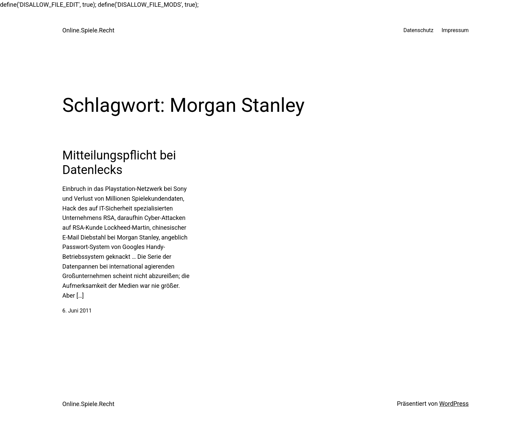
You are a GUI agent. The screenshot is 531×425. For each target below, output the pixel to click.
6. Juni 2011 (77, 310)
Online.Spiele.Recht (88, 30)
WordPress (454, 403)
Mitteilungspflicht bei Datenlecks (119, 162)
